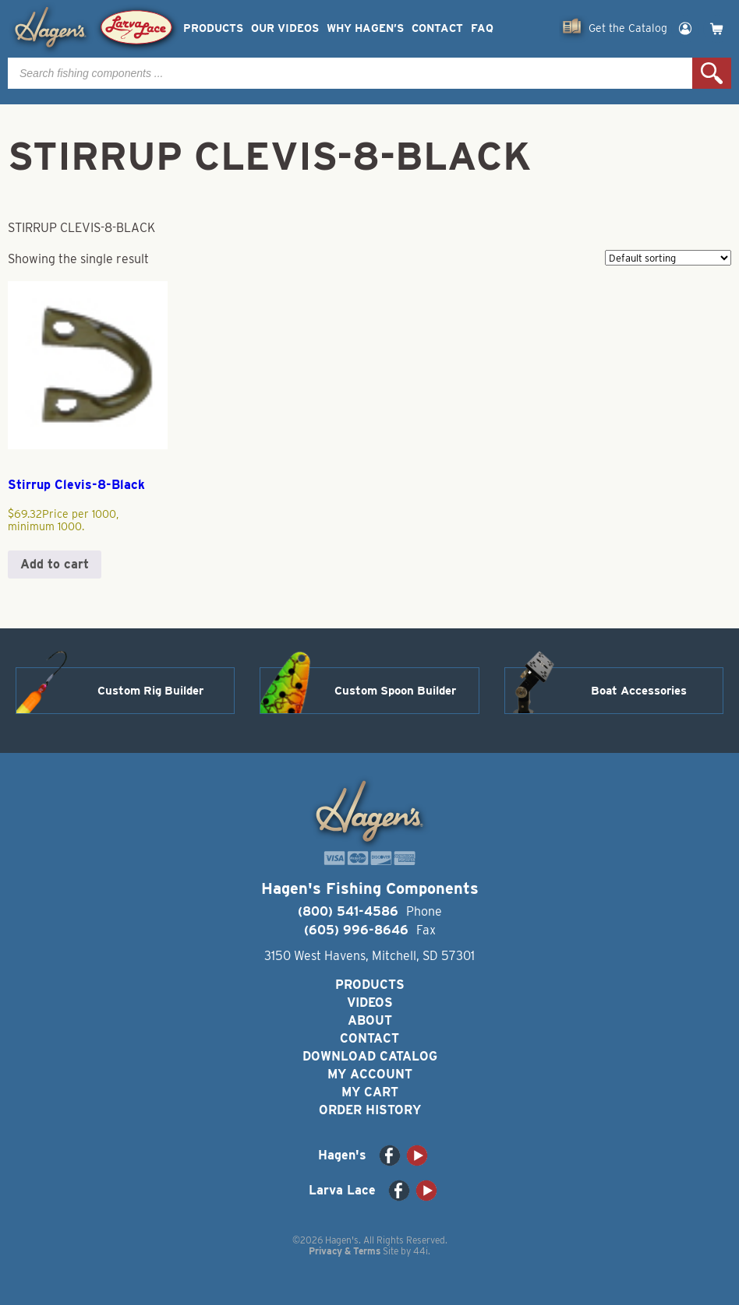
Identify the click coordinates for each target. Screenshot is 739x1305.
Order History (370, 1110)
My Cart (369, 1092)
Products (213, 28)
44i (420, 1251)
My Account (369, 1074)
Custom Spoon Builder (395, 691)
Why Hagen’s (365, 28)
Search (711, 73)
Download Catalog (369, 1056)
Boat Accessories (639, 691)
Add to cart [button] (54, 564)
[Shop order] (668, 258)
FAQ (482, 28)
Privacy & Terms (344, 1251)
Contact (437, 28)
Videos (370, 1002)
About (370, 1020)
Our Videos (285, 28)
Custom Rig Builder (150, 691)
